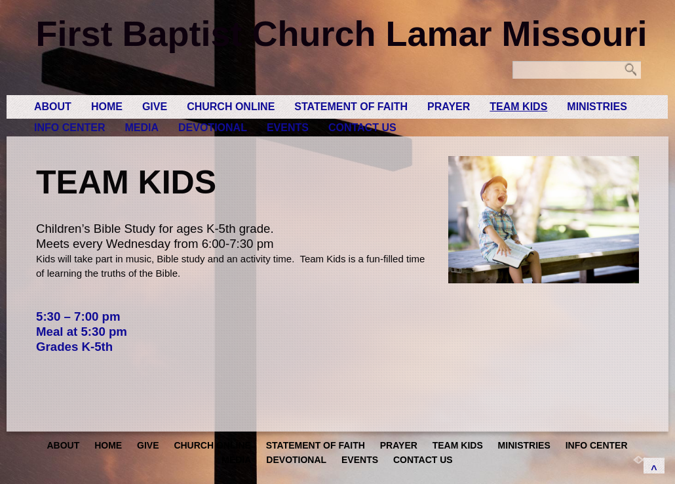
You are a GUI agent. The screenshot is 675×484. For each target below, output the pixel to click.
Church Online (231, 106)
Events (288, 127)
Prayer (448, 106)
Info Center (69, 127)
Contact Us (362, 127)
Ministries (597, 106)
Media (142, 127)
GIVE (154, 106)
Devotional (212, 127)
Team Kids (518, 106)
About (52, 106)
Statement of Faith (351, 106)
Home (107, 106)
